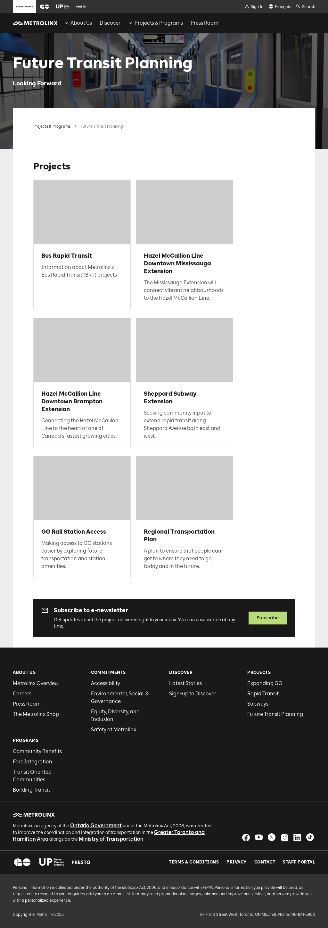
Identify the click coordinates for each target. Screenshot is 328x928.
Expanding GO (265, 683)
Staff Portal (299, 862)
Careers (22, 694)
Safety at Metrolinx (113, 729)
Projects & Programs (51, 126)
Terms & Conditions (194, 862)
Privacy (236, 862)
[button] (44, 6)
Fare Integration (32, 762)
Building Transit (31, 790)
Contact (264, 862)
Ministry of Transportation (111, 839)
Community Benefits (37, 751)
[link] (82, 245)
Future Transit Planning (275, 714)
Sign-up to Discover (192, 694)
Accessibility (105, 683)
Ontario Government (96, 825)
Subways (257, 704)
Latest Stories (185, 683)
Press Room (27, 704)
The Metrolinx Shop (36, 714)
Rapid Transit (263, 694)
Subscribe (268, 618)
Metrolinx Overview (36, 683)
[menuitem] (78, 23)
